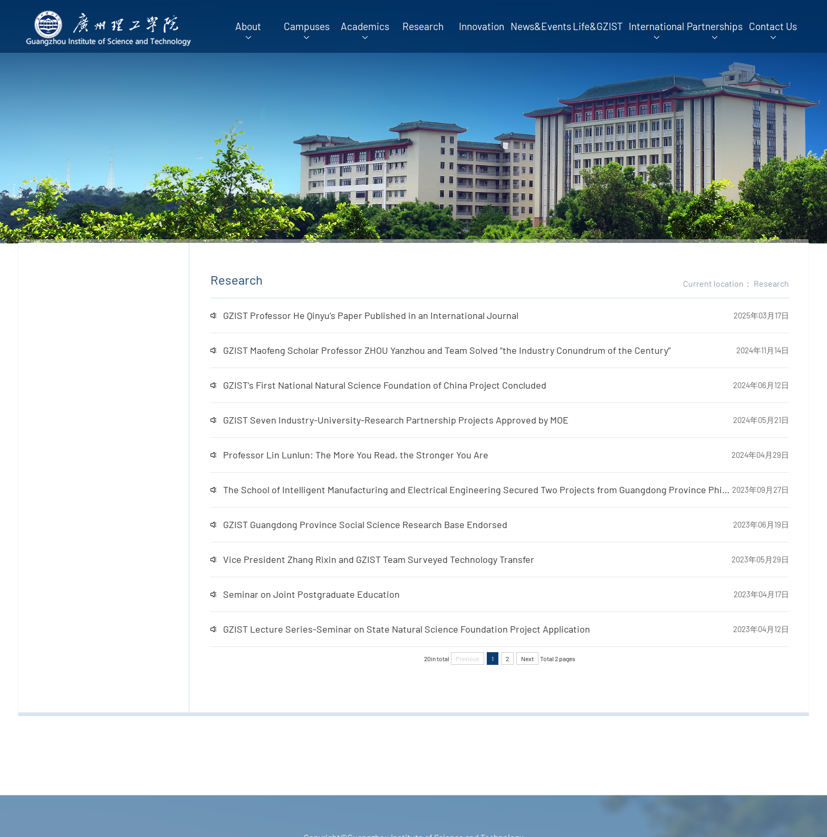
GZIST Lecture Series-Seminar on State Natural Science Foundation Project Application (420, 629)
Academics (365, 30)
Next (541, 658)
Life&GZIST (598, 26)
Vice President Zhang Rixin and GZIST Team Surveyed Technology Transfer (392, 559)
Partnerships (715, 30)
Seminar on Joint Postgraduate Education (325, 594)
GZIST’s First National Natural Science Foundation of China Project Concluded (398, 385)
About (248, 30)
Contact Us (773, 30)
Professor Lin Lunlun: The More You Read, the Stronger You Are (369, 454)
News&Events (540, 26)
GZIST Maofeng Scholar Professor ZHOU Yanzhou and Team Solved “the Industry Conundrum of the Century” (461, 350)
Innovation (481, 26)
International (656, 30)
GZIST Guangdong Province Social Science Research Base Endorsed (379, 524)
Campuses (307, 30)
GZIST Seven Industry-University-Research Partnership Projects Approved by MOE (409, 420)
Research (423, 26)
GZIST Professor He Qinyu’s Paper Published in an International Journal (384, 315)
